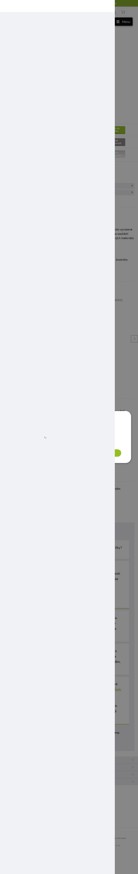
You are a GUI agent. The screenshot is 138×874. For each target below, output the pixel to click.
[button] (36, 453)
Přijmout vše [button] (105, 453)
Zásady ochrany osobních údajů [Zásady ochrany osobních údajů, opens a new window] (76, 443)
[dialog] (69, 437)
